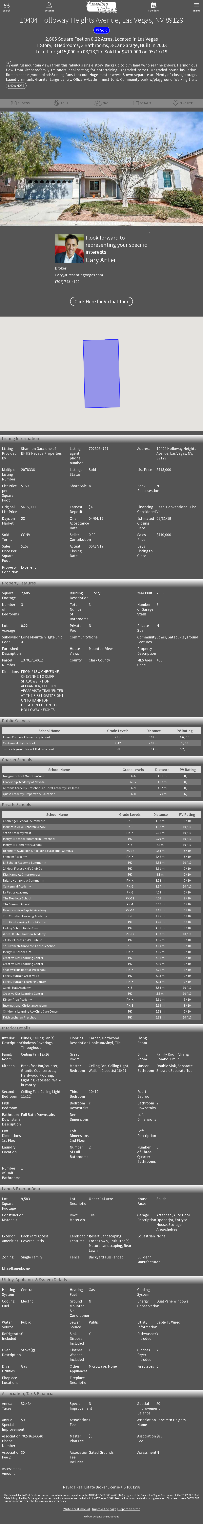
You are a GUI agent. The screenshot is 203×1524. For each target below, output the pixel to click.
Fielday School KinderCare (20, 928)
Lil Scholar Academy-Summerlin (24, 863)
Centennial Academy (17, 886)
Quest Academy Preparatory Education (29, 794)
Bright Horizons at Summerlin (23, 880)
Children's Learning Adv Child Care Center (31, 1011)
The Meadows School (17, 898)
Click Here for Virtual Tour (101, 301)
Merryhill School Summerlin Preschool (29, 839)
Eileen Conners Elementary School (26, 737)
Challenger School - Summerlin (24, 821)
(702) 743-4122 (67, 281)
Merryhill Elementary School (22, 845)
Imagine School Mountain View (24, 776)
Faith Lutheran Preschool (20, 1017)
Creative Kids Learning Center (23, 958)
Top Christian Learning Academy (25, 916)
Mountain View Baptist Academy (24, 910)
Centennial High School (19, 743)
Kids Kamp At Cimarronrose (22, 874)
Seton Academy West (17, 833)
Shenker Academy (15, 857)
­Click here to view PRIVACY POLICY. (48, 1501)
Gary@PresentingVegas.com (79, 274)
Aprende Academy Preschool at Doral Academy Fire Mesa (41, 788)
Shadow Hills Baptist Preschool (24, 970)
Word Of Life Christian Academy (24, 934)
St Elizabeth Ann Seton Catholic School (29, 946)
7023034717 (99, 448)
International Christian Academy (25, 1005)
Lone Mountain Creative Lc (21, 976)
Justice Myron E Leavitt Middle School (28, 749)
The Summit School (16, 904)
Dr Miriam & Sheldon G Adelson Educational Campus (38, 851)
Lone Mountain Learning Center (24, 982)
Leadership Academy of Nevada (24, 782)
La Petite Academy (15, 892)
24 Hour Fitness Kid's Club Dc (22, 868)
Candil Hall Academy (16, 988)
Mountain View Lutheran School (24, 827)
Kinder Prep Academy (17, 999)
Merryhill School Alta (17, 952)
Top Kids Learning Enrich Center (25, 922)
